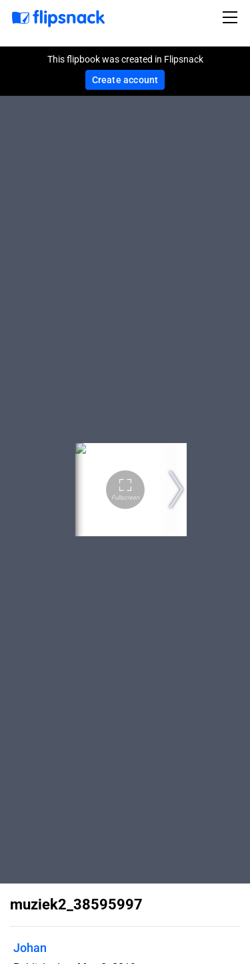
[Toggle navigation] (232, 17)
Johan (30, 948)
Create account (125, 80)
